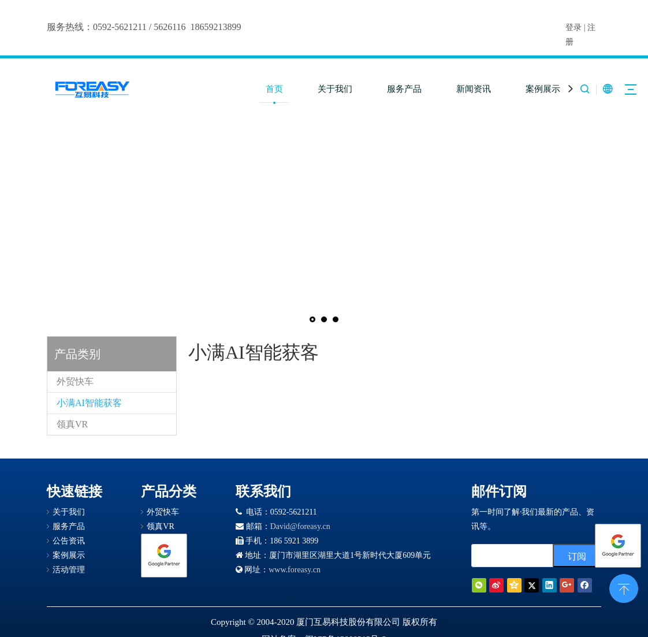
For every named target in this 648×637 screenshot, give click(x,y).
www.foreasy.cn (295, 569)
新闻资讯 (473, 89)
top (623, 587)
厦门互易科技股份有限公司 (348, 622)
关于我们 (335, 89)
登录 (573, 27)
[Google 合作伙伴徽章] (164, 556)
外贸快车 (75, 381)
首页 (274, 89)
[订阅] (577, 555)
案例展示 (543, 89)
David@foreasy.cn (300, 526)
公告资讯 (69, 541)
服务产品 (404, 89)
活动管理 (69, 569)
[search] (510, 556)
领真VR (72, 424)
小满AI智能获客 (89, 403)
